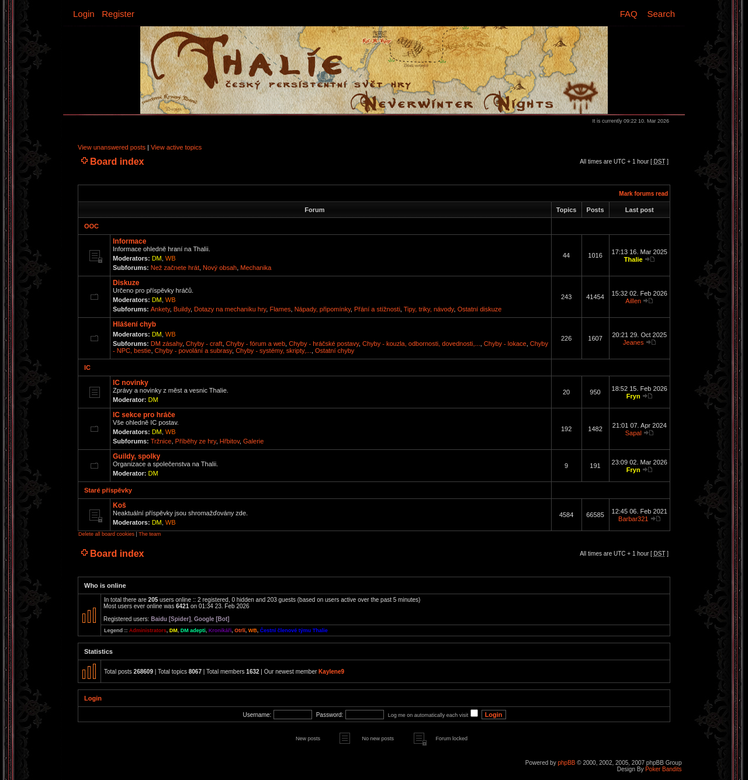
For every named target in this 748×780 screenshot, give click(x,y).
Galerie (253, 441)
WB (170, 258)
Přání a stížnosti (377, 309)
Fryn (633, 396)
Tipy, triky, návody (429, 309)
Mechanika (255, 267)
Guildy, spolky (136, 456)
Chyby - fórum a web (255, 343)
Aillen (633, 300)
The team (149, 534)
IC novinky (130, 383)
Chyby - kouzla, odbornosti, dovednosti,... (421, 343)
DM (157, 258)
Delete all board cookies (106, 534)
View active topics (176, 147)
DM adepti (193, 630)
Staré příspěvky (108, 490)
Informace (129, 241)
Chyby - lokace (505, 343)
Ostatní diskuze (480, 309)
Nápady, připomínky (323, 309)
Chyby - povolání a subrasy (193, 350)
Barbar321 (633, 518)
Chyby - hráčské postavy (324, 343)
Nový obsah (220, 267)
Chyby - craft (204, 343)
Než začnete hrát (175, 267)
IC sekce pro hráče (144, 415)
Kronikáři (220, 630)
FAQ (629, 14)
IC (87, 367)
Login (84, 14)
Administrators (148, 630)
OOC (91, 226)
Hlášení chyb (134, 324)
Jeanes (633, 342)
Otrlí (239, 630)
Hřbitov (230, 441)
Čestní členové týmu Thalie (294, 630)
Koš (119, 505)
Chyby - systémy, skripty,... (273, 350)
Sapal (633, 432)
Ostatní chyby (334, 350)
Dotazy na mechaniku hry (230, 309)
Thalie (633, 259)
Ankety (160, 309)
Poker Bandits (663, 769)
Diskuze (126, 283)
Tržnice (161, 441)
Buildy (182, 309)
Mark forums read (643, 193)
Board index (117, 162)
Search (661, 14)
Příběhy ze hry (195, 441)
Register (118, 14)
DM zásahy (166, 343)
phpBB (566, 763)
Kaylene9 (331, 671)
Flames (279, 309)
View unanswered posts (112, 147)
